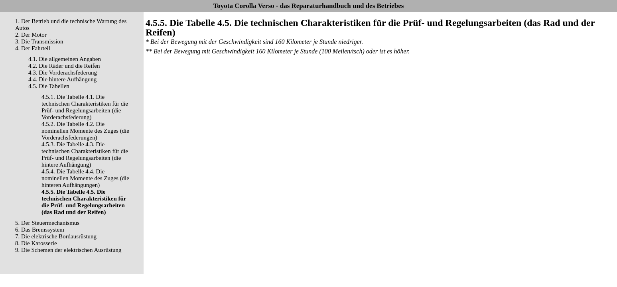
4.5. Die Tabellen (48, 86)
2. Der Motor (31, 34)
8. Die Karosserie (36, 243)
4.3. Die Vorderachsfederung (62, 72)
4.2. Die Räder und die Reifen (64, 66)
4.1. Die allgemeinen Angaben (64, 59)
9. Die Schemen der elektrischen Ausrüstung (68, 250)
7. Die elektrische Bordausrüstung (56, 236)
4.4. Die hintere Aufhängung (62, 79)
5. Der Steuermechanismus (47, 223)
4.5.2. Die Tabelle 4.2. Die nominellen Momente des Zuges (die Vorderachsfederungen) (85, 131)
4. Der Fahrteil (32, 48)
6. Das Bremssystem (39, 229)
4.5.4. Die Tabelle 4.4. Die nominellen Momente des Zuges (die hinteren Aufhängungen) (85, 178)
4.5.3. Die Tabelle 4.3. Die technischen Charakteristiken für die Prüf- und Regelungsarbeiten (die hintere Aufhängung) (84, 154)
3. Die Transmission (39, 41)
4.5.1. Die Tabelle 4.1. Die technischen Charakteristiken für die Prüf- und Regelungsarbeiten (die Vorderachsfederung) (84, 107)
